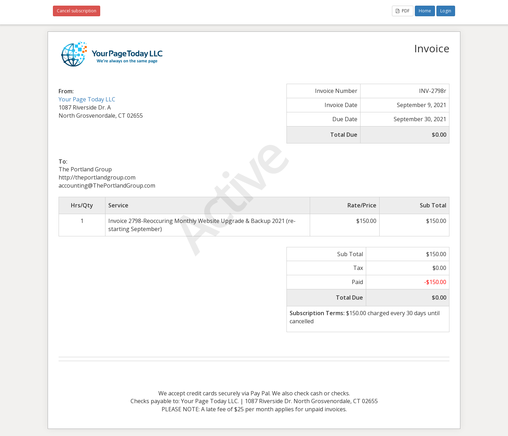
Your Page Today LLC (87, 99)
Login (445, 11)
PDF (403, 11)
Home (425, 11)
